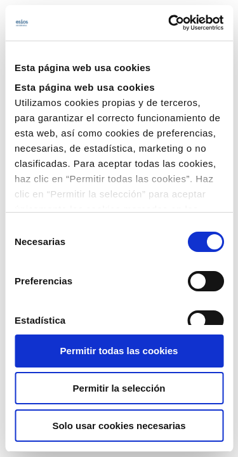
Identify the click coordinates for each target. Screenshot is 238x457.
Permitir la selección (119, 388)
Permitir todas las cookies (119, 350)
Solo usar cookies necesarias (118, 425)
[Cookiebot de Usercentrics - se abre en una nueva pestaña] (169, 23)
